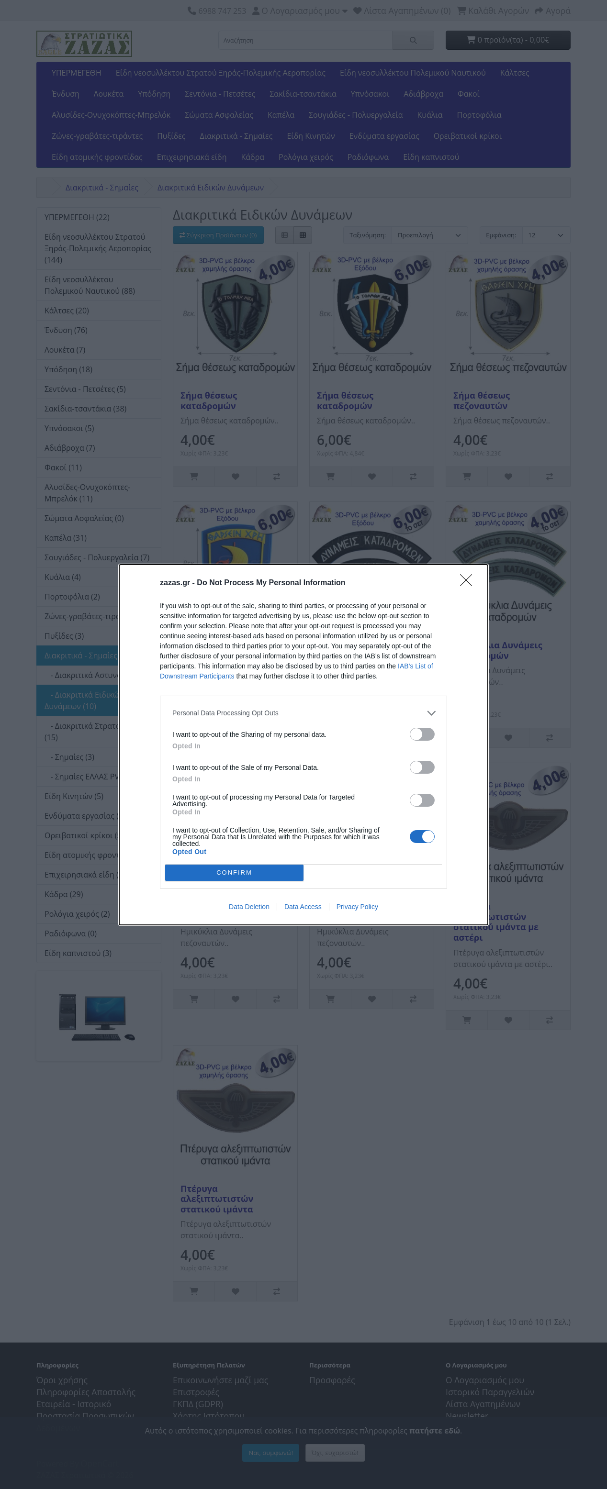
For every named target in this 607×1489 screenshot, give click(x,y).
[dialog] (303, 745)
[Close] (469, 583)
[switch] (422, 734)
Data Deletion (249, 907)
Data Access (303, 907)
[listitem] (303, 713)
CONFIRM (234, 872)
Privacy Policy (357, 907)
